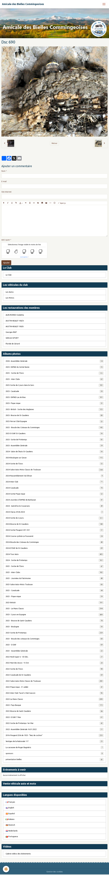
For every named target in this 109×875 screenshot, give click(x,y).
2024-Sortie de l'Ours (54, 463)
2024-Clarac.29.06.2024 (54, 512)
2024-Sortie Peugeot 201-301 (54, 530)
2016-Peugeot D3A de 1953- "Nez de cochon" (54, 735)
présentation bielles (54, 759)
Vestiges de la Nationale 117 (54, 741)
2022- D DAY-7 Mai (54, 717)
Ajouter (6, 263)
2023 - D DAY (54, 644)
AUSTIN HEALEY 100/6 (15, 326)
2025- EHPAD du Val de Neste (54, 367)
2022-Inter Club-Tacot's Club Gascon (54, 693)
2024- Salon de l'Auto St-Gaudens (54, 451)
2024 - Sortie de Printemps (54, 560)
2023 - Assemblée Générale (54, 650)
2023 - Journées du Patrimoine (54, 578)
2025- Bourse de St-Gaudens (54, 415)
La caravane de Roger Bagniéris (54, 747)
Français (10, 802)
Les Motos (10, 298)
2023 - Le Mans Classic (54, 608)
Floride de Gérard (13, 344)
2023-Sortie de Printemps (54, 632)
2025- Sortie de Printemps (54, 439)
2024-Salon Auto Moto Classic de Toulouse (54, 469)
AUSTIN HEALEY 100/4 (15, 321)
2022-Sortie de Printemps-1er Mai (54, 723)
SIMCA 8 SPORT (12, 338)
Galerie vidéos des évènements (18, 854)
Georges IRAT (11, 332)
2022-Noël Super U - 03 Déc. (54, 656)
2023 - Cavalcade (54, 590)
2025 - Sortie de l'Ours (54, 373)
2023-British (54, 602)
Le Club (8, 275)
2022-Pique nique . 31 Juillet (54, 687)
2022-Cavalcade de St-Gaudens (54, 675)
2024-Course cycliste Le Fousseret (54, 536)
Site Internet (6, 192)
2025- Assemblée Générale (54, 445)
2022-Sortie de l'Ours (54, 669)
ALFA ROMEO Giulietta (15, 315)
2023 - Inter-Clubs (54, 572)
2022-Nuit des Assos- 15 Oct (54, 662)
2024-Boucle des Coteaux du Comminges (54, 542)
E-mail (4, 181)
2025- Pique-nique (54, 403)
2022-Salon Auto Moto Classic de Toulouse (54, 681)
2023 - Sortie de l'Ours (54, 566)
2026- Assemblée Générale (54, 361)
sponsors (54, 753)
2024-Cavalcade (54, 488)
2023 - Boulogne (54, 626)
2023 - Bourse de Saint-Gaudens (54, 620)
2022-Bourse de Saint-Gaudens (54, 711)
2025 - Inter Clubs (54, 379)
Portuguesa (12, 836)
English (10, 808)
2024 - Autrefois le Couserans (54, 506)
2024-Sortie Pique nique (54, 493)
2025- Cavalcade (54, 391)
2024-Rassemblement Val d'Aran (54, 475)
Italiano (10, 819)
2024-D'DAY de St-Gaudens (54, 548)
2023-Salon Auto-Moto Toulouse (54, 584)
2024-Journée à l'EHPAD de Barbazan (54, 499)
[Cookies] (6, 869)
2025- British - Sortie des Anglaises (54, 409)
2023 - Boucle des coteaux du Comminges (54, 638)
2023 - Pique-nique (54, 596)
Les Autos (10, 292)
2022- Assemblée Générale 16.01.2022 (54, 729)
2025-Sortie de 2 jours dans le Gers (54, 385)
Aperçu (62, 203)
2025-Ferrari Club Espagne (54, 421)
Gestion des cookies (54, 872)
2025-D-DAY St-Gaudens (54, 433)
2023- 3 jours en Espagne (54, 614)
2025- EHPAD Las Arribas (54, 397)
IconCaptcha (23, 257)
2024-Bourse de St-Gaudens (54, 524)
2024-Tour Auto (54, 554)
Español (10, 813)
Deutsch (10, 825)
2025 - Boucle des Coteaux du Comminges (54, 427)
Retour (54, 143)
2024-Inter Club (54, 481)
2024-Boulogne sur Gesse (54, 457)
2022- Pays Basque (54, 705)
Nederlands (12, 831)
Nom (3, 171)
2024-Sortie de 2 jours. (54, 518)
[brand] (23, 4)
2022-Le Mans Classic (54, 699)
